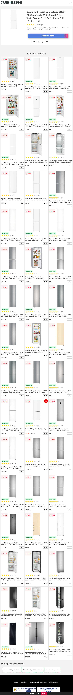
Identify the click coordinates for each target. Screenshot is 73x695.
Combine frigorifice (52, 670)
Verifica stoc (55, 36)
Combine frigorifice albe (12, 670)
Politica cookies (53, 682)
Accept (44, 693)
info (22, 89)
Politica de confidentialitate (37, 682)
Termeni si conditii (20, 682)
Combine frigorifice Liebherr (33, 670)
